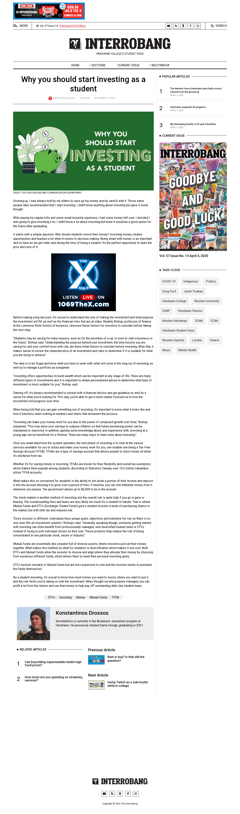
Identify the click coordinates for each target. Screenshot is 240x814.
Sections (99, 65)
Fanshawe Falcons (190, 316)
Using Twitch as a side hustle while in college (127, 684)
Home (75, 65)
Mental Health (187, 356)
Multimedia (160, 65)
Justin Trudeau (193, 297)
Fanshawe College (174, 306)
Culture (85, 98)
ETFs (51, 597)
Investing (65, 597)
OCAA (199, 326)
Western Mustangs (174, 326)
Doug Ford (169, 297)
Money (80, 597)
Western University (206, 306)
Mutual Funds (98, 597)
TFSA (115, 597)
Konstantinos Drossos (64, 98)
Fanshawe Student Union (178, 336)
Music (166, 356)
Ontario (214, 346)
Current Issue (129, 65)
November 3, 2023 (104, 98)
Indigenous (190, 287)
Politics (211, 287)
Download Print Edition (72, 25)
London (197, 346)
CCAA (214, 326)
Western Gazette (173, 346)
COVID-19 (169, 287)
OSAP (166, 316)
